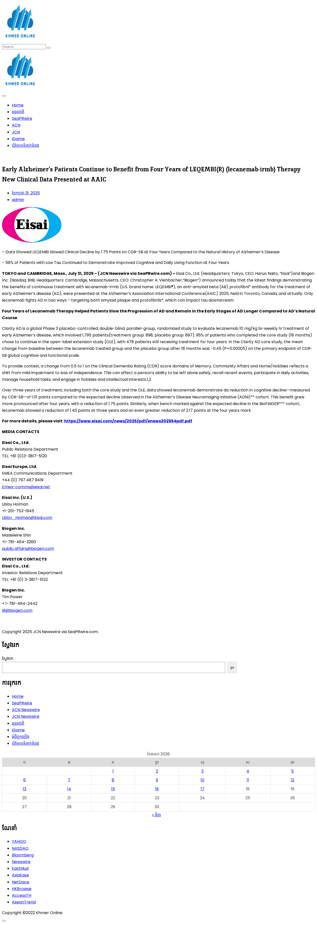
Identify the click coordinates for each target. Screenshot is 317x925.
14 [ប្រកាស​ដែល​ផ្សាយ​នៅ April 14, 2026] (69, 789)
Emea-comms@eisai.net (26, 487)
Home (18, 105)
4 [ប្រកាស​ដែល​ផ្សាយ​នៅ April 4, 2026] (247, 771)
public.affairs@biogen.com (28, 548)
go (232, 667)
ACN (16, 125)
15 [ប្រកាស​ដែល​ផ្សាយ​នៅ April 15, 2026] (113, 789)
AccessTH (21, 895)
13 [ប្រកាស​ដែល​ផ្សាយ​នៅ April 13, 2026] (24, 789)
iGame (18, 139)
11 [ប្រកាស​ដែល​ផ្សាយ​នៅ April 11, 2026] (248, 780)
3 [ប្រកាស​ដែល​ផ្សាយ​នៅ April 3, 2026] (202, 771)
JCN (16, 132)
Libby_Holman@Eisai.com (27, 517)
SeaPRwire (22, 118)
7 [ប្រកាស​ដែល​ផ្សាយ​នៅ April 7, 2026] (69, 780)
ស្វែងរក (7, 658)
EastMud (20, 868)
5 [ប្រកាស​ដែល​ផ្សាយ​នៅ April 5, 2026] (292, 771)
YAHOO (19, 841)
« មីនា (156, 815)
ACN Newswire (26, 710)
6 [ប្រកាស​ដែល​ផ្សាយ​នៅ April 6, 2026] (24, 780)
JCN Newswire (25, 716)
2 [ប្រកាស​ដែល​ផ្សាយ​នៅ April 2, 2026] (157, 771)
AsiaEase (20, 875)
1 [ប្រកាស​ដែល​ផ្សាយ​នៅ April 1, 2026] (113, 771)
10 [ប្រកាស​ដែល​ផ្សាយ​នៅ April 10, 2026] (202, 780)
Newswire (21, 862)
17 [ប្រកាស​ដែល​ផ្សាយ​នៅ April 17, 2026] (202, 789)
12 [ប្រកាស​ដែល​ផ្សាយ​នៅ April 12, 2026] (292, 780)
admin (18, 200)
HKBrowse (21, 889)
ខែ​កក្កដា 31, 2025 (26, 193)
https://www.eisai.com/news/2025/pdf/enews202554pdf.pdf (128, 421)
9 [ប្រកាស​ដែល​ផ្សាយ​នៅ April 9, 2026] (157, 780)
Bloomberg (23, 855)
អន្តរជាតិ (18, 112)
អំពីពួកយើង (20, 737)
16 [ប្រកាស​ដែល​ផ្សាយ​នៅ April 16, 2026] (157, 789)
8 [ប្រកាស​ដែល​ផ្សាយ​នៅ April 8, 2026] (113, 780)
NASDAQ (20, 848)
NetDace (20, 882)
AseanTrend (24, 902)
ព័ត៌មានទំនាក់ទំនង (25, 145)
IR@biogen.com (17, 610)
